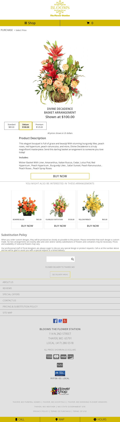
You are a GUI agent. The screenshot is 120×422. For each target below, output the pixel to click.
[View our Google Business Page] (60, 322)
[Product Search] (60, 259)
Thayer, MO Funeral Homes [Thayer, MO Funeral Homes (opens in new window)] (27, 402)
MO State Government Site (72, 406)
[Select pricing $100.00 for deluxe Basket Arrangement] (25, 126)
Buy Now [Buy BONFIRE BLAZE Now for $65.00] (27, 226)
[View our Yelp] (65, 322)
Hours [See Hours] (100, 419)
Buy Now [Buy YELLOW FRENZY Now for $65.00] (93, 226)
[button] (60, 373)
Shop (30, 23)
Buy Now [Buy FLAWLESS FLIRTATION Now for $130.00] (60, 226)
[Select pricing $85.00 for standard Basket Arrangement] (11, 126)
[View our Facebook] (55, 322)
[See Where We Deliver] (60, 274)
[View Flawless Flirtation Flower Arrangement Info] (60, 204)
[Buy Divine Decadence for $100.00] (60, 176)
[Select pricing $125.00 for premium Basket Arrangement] (39, 126)
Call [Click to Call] (20, 419)
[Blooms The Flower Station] (60, 16)
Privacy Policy (41, 411)
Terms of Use (80, 411)
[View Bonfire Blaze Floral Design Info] (27, 204)
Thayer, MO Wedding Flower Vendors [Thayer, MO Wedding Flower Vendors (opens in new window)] (87, 402)
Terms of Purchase (61, 411)
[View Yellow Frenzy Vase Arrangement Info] (93, 204)
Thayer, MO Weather (44, 406)
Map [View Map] (60, 419)
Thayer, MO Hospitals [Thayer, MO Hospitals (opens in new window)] (54, 402)
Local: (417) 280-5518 (60, 343)
